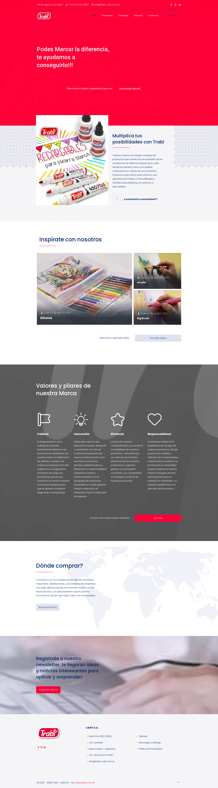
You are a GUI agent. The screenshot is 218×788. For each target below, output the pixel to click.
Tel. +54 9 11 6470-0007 (99, 755)
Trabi (46, 312)
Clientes (141, 736)
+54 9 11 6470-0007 (78, 4)
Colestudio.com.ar (85, 782)
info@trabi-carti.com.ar (100, 761)
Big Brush (143, 318)
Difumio (46, 318)
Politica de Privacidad (148, 748)
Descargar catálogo (148, 742)
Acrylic (141, 282)
